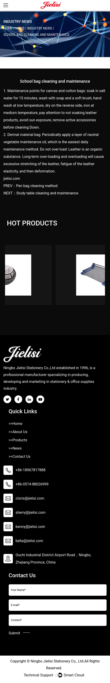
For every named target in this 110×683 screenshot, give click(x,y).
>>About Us (18, 432)
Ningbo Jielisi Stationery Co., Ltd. (57, 661)
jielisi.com (11, 178)
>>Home (15, 423)
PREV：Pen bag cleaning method (30, 186)
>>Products (18, 440)
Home (8, 28)
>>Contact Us (19, 456)
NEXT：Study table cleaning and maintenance (40, 193)
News (20, 28)
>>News (15, 448)
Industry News (39, 28)
